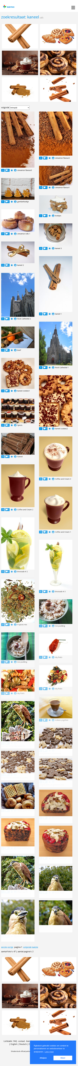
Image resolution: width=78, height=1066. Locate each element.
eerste (4, 947)
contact (21, 1041)
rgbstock (8, 6)
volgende (27, 947)
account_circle (15, 170)
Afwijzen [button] (43, 1058)
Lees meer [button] (49, 1052)
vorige (10, 947)
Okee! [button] (62, 1058)
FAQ (15, 1041)
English (14, 1044)
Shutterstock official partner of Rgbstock (25, 1051)
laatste (35, 947)
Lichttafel (8, 1041)
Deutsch (23, 1044)
